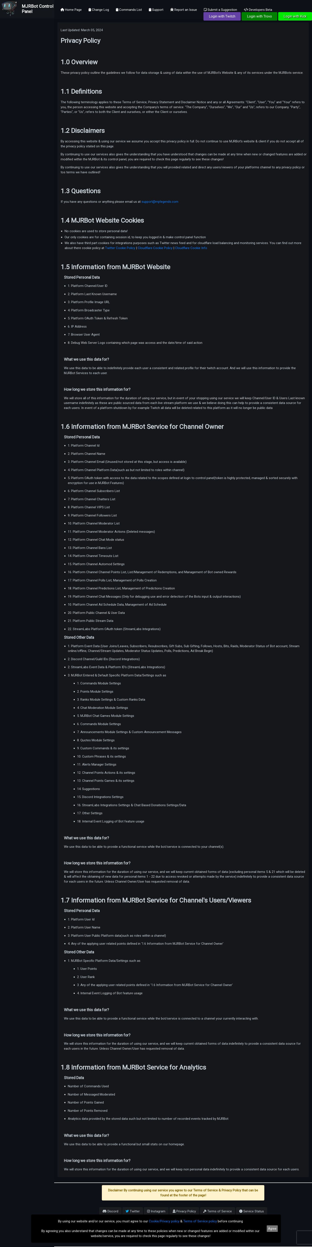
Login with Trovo (259, 16)
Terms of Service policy (200, 1221)
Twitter (133, 1211)
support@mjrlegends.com (159, 202)
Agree (272, 1229)
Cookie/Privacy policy (164, 1221)
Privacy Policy (184, 1211)
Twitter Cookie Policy (120, 248)
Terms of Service (217, 1211)
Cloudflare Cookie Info (191, 248)
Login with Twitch (222, 16)
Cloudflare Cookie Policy (155, 248)
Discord (110, 1211)
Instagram (156, 1211)
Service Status (251, 1211)
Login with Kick (295, 16)
